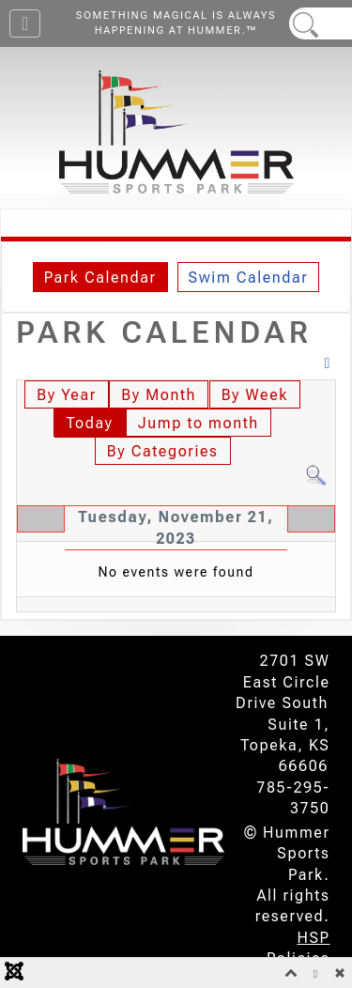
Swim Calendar (249, 277)
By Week (255, 395)
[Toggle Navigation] (24, 23)
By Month (158, 395)
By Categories (163, 451)
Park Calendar (100, 277)
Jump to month (198, 423)
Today (89, 423)
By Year (66, 395)
